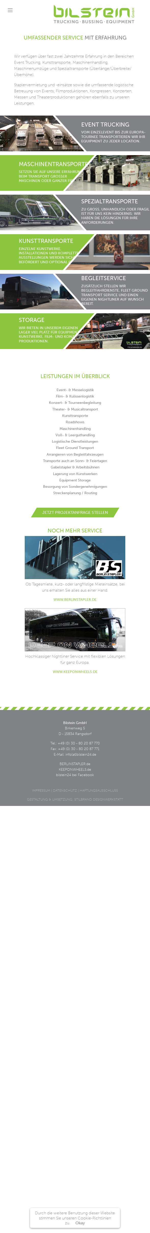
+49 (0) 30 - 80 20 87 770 (79, 743)
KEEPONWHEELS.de (75, 769)
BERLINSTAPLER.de (75, 764)
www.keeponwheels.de (75, 671)
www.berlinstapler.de (75, 599)
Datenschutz (65, 790)
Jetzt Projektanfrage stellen (75, 512)
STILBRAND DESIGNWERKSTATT (98, 799)
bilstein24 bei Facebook (75, 775)
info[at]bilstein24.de (80, 754)
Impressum (41, 790)
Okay (80, 1222)
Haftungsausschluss (99, 790)
